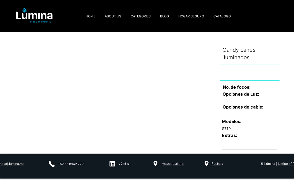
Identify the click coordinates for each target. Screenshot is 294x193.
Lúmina (124, 163)
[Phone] (51, 164)
